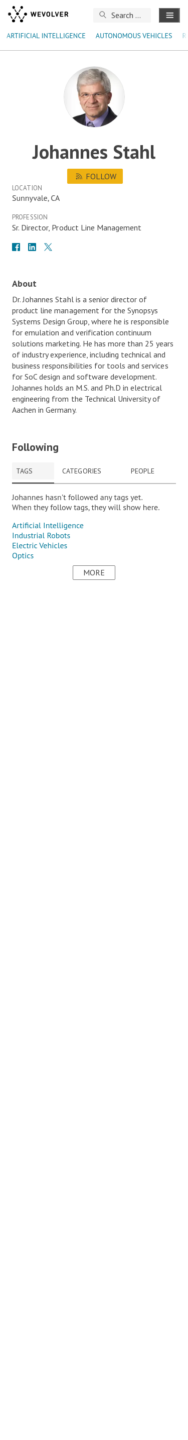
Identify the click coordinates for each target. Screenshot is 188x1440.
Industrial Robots (41, 535)
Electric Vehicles (39, 545)
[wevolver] (38, 15)
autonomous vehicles (134, 35)
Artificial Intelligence (46, 35)
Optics (23, 555)
